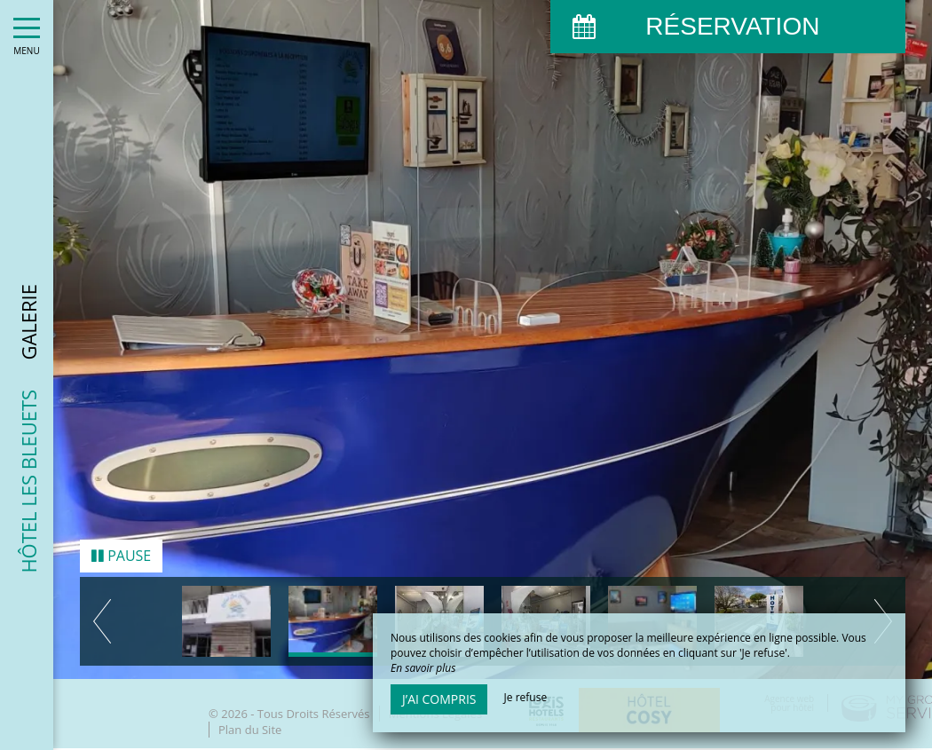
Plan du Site (249, 727)
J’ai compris (439, 699)
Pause (121, 553)
